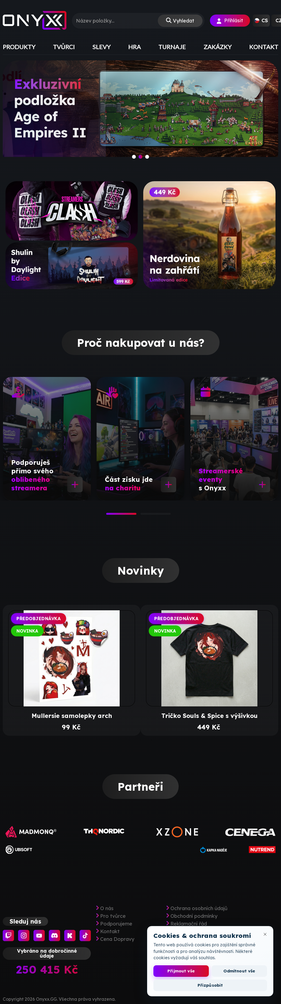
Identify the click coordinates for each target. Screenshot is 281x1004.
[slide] (140, 113)
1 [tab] (109, 515)
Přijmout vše (181, 971)
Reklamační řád (188, 923)
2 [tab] (143, 515)
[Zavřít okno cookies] (265, 934)
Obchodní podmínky (193, 916)
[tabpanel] (47, 438)
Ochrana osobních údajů (198, 908)
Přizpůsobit (210, 985)
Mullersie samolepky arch (72, 716)
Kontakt (110, 931)
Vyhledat (183, 21)
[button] (261, 21)
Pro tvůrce (113, 916)
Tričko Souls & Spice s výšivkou (209, 716)
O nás (107, 908)
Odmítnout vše (239, 971)
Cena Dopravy (117, 939)
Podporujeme (116, 923)
